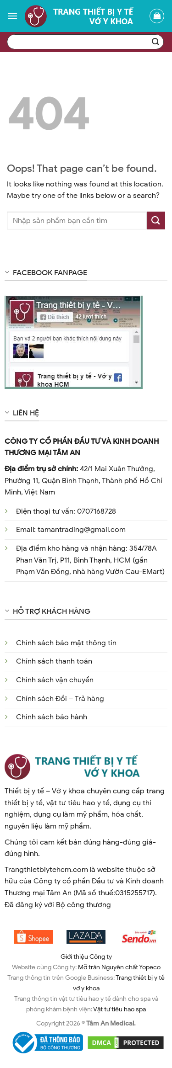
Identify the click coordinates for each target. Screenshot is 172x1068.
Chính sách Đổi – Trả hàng (60, 698)
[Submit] (156, 220)
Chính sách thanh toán (54, 661)
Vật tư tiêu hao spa (119, 1009)
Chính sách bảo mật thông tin (66, 643)
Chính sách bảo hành (51, 717)
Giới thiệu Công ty (86, 956)
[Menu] (12, 16)
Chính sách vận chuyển (55, 680)
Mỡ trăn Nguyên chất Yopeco (119, 967)
